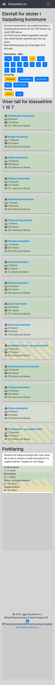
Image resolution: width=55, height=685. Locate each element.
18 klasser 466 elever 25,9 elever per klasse (17, 162)
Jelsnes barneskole (18, 262)
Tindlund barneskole (19, 387)
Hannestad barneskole (20, 220)
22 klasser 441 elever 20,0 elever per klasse (17, 287)
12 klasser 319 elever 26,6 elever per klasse (26, 350)
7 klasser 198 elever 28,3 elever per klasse (19, 204)
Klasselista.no (14, 4)
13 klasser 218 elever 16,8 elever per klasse (24, 434)
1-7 (32, 59)
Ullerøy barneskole (18, 408)
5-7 (24, 59)
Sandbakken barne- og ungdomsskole (28, 345)
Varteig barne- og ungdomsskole (25, 429)
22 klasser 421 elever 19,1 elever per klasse (17, 308)
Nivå (8, 85)
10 (20, 70)
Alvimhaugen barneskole (21, 115)
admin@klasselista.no (27, 627)
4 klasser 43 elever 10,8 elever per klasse (17, 413)
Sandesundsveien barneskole (23, 366)
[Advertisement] (27, 522)
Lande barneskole (17, 303)
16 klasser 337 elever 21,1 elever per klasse (17, 183)
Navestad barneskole (19, 324)
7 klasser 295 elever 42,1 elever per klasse (18, 225)
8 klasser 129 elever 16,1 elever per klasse (19, 120)
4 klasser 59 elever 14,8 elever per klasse (17, 329)
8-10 (41, 59)
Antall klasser (25, 79)
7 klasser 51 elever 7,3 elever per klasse (17, 267)
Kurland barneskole (18, 282)
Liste (19, 94)
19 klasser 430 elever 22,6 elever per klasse (22, 371)
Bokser (9, 94)
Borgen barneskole (18, 136)
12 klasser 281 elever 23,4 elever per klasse (17, 246)
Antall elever (42, 79)
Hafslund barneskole (19, 178)
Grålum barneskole (18, 157)
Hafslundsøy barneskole (21, 199)
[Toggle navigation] (48, 4)
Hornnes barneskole (18, 241)
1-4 (16, 59)
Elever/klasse (20, 85)
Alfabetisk (10, 79)
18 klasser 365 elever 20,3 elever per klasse (17, 392)
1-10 (8, 59)
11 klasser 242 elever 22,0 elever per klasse (17, 141)
